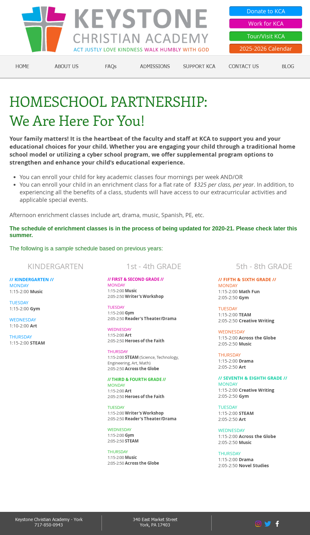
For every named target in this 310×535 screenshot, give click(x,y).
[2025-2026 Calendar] (265, 49)
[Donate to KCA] (265, 11)
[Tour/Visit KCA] (265, 36)
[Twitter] (268, 524)
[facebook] (277, 524)
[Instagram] (258, 524)
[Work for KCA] (265, 24)
